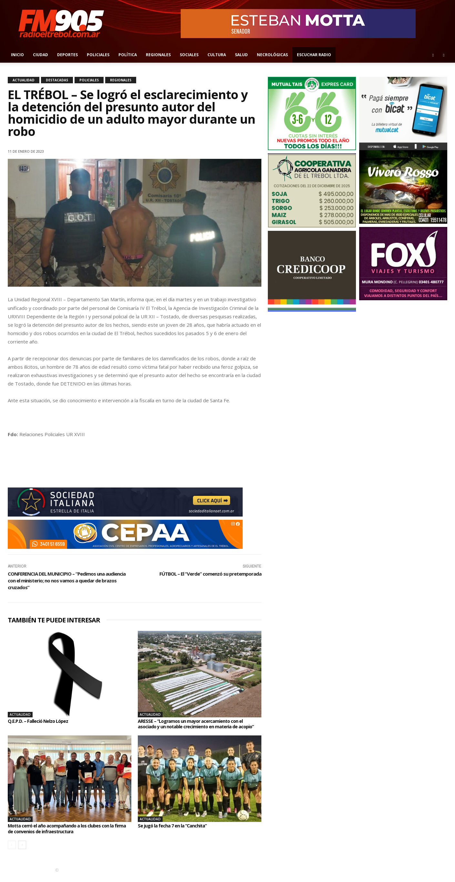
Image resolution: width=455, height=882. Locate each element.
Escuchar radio (314, 54)
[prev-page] (12, 850)
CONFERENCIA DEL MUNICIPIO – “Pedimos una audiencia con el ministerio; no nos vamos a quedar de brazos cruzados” (67, 580)
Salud (241, 54)
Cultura (216, 54)
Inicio (17, 54)
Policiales (98, 54)
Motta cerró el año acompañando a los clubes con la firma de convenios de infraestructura (67, 834)
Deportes (67, 54)
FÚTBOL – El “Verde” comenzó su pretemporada (210, 573)
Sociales (189, 54)
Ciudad (40, 54)
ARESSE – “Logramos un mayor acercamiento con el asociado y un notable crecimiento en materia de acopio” (196, 726)
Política (127, 54)
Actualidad (23, 80)
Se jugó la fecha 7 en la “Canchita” (176, 831)
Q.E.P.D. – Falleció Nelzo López (41, 720)
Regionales (158, 54)
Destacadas (57, 80)
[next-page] (22, 850)
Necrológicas (272, 54)
